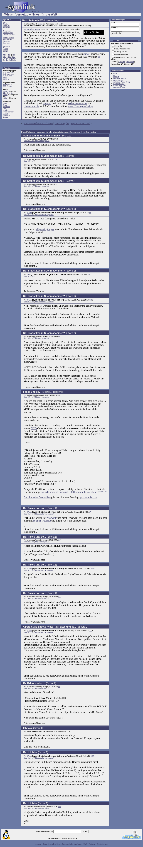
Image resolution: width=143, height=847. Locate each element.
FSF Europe (7, 86)
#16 (91, 300)
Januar (44, 492)
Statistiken (6, 41)
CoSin (5, 95)
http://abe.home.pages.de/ (44, 215)
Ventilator (6, 107)
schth (29, 275)
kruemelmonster (32, 29)
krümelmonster (8, 112)
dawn (5, 108)
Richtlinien (6, 27)
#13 (92, 569)
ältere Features (63, 844)
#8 (59, 337)
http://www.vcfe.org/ (42, 397)
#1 (56, 139)
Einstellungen (8, 33)
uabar (86, 54)
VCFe (5, 98)
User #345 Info (29, 397)
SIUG (5, 77)
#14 (59, 597)
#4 (90, 213)
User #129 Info (29, 215)
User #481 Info (29, 141)
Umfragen (6, 43)
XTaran (5, 113)
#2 (57, 159)
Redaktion (6, 46)
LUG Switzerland (9, 72)
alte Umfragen (76, 844)
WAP (9, 57)
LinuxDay (6, 91)
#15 (59, 807)
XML (4, 55)
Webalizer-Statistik (77, 103)
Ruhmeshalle (7, 39)
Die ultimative (31, 497)
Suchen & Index (8, 38)
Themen (6, 48)
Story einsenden (9, 34)
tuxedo (5, 117)
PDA (4, 57)
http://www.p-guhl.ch (42, 141)
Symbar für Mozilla (9, 60)
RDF (9, 55)
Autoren (92, 844)
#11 (68, 732)
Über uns (6, 26)
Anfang (38, 844)
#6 (58, 396)
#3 (56, 184)
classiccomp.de (31, 106)
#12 (92, 756)
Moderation (7, 31)
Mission (6, 24)
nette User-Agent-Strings (80, 106)
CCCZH (6, 79)
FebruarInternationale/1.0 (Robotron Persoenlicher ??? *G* (77, 492)
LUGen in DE (7, 76)
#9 (59, 687)
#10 (59, 540)
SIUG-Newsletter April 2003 (38, 123)
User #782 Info (29, 277)
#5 (89, 275)
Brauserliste (44, 497)
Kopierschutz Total (80, 123)
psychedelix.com (88, 497)
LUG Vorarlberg (8, 74)
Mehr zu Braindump (120, 85)
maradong (6, 115)
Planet (5, 51)
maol (5, 103)
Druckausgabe (62, 123)
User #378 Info (29, 161)
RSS (13, 55)
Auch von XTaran (119, 87)
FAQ (4, 22)
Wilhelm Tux (7, 84)
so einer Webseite (42, 521)
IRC (13, 57)
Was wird (51, 518)
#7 (90, 512)
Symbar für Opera (9, 58)
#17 (91, 631)
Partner (5, 50)
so (99, 56)
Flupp (5, 105)
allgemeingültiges (45, 229)
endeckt (47, 103)
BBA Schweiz (7, 93)
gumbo (5, 110)
